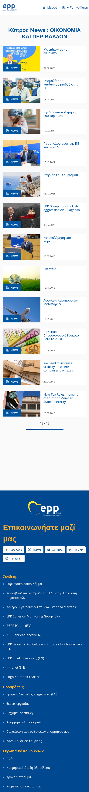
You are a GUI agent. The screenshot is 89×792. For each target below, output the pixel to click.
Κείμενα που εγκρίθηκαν (23, 786)
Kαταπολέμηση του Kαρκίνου (57, 239)
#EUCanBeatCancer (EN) (23, 635)
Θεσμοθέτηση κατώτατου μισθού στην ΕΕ (60, 84)
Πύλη (10, 758)
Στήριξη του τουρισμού (60, 175)
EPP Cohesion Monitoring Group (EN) (33, 616)
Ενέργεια (49, 269)
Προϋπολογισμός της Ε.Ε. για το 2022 (61, 145)
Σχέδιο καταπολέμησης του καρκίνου (60, 114)
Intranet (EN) (15, 667)
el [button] (66, 7)
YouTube (55, 550)
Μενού (50, 8)
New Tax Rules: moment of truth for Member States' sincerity (60, 398)
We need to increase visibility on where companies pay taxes (58, 366)
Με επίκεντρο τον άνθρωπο (56, 51)
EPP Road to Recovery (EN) (25, 658)
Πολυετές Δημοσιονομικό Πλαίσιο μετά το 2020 (61, 335)
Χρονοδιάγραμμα (18, 777)
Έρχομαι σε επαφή (19, 713)
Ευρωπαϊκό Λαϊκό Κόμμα (24, 584)
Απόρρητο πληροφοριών (24, 722)
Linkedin (76, 550)
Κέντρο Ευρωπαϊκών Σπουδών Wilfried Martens (41, 607)
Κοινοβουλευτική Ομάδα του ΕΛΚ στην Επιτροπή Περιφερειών (41, 595)
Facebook (13, 550)
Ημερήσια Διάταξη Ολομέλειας (28, 768)
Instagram (13, 558)
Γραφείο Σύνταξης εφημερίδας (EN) (31, 694)
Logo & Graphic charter (22, 677)
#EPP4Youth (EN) (18, 626)
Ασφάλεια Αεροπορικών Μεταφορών (60, 302)
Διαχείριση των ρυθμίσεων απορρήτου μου (38, 731)
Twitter (34, 550)
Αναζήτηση (79, 7)
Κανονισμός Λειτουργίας (24, 741)
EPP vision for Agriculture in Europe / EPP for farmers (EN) (44, 646)
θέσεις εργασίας (17, 704)
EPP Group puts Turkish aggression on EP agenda (61, 208)
